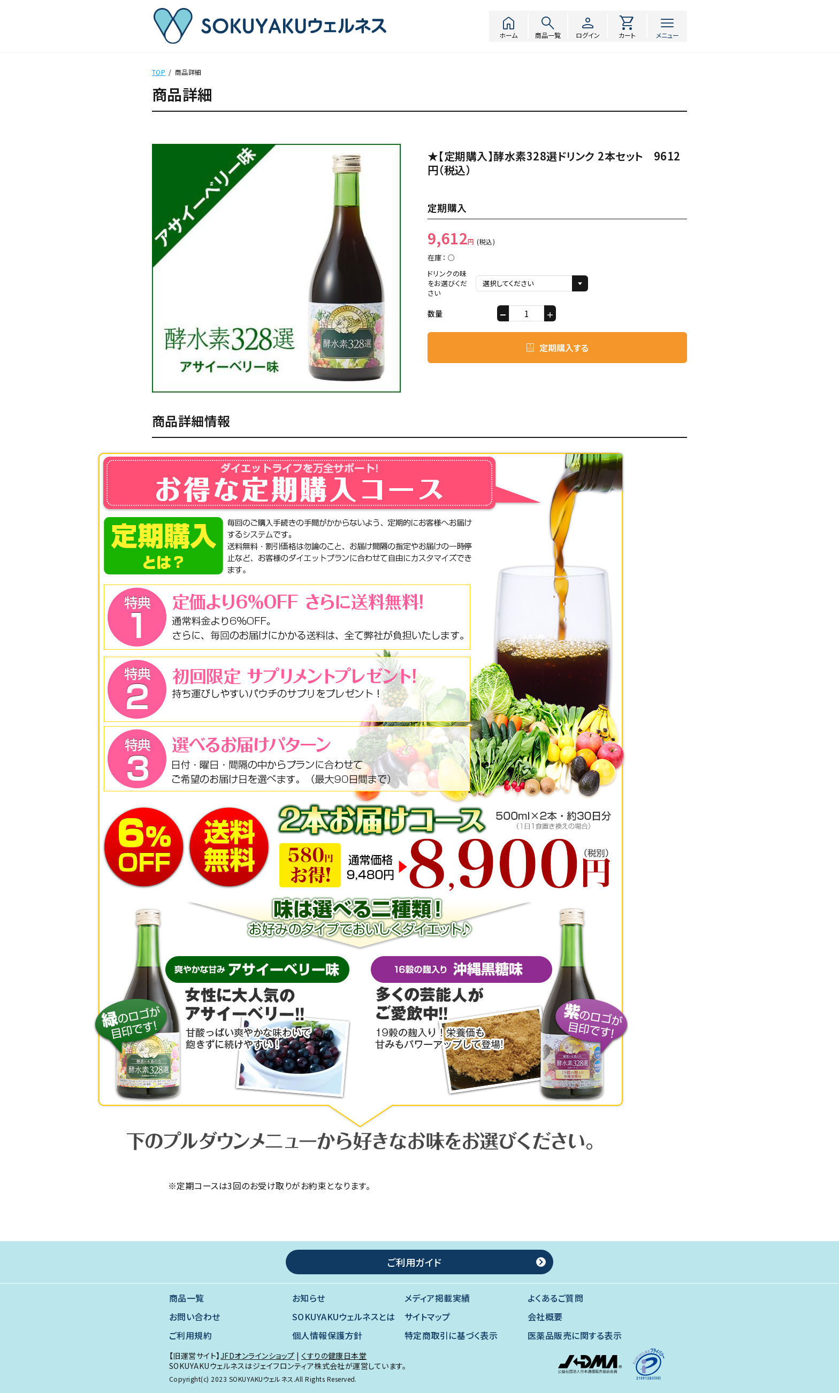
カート (627, 26)
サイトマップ (428, 1316)
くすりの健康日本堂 (334, 1355)
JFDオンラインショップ (257, 1355)
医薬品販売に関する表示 (575, 1335)
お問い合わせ (194, 1316)
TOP (158, 71)
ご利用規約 (190, 1335)
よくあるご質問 (555, 1298)
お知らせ (308, 1298)
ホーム (508, 26)
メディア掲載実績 (437, 1298)
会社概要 (545, 1316)
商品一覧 (548, 26)
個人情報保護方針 (327, 1335)
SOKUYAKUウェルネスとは (343, 1316)
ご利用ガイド (414, 1262)
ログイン (587, 26)
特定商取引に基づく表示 (451, 1335)
